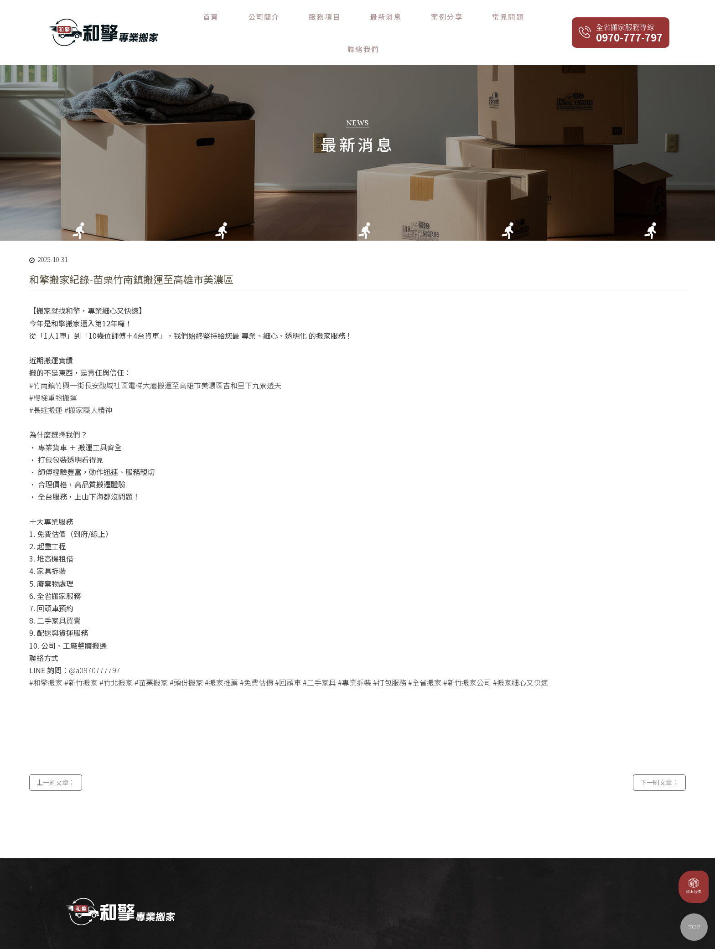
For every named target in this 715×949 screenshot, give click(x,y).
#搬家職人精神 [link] (88, 387)
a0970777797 (98, 647)
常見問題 (501, 17)
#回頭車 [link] (288, 659)
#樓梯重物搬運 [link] (53, 374)
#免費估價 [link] (256, 659)
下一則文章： (659, 763)
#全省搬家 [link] (424, 659)
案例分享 (460, 17)
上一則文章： (55, 763)
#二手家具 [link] (319, 659)
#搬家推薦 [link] (221, 659)
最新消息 (419, 17)
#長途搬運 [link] (45, 387)
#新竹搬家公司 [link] (467, 659)
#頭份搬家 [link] (186, 659)
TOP (694, 927)
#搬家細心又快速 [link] (520, 659)
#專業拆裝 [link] (354, 659)
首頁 (304, 17)
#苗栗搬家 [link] (151, 659)
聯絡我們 (542, 17)
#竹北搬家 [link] (116, 659)
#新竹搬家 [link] (81, 659)
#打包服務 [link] (389, 659)
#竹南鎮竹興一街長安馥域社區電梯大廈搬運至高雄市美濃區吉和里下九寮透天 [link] (155, 361)
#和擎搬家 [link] (45, 659)
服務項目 (378, 17)
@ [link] (72, 647)
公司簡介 (337, 17)
